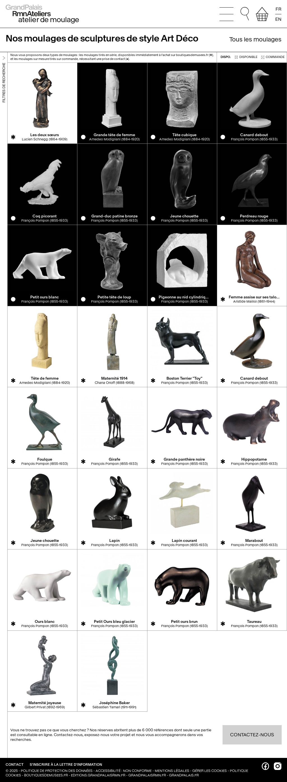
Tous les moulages (255, 39)
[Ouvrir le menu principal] (226, 14)
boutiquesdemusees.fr (46, 775)
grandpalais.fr (184, 775)
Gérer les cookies (209, 770)
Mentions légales (172, 770)
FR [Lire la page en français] (278, 9)
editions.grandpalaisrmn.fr (98, 775)
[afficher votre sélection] (262, 14)
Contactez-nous (252, 734)
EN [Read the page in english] (278, 19)
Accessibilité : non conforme (124, 770)
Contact (15, 764)
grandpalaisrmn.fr (147, 775)
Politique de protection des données (56, 770)
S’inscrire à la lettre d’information (66, 764)
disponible (246, 57)
